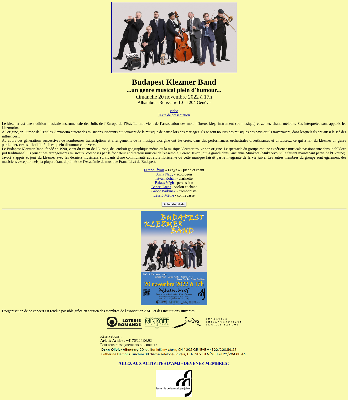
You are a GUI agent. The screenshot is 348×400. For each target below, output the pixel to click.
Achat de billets (174, 204)
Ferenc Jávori (154, 170)
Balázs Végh (164, 183)
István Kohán (165, 178)
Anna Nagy (164, 174)
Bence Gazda (161, 187)
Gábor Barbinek (163, 191)
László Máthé (163, 195)
